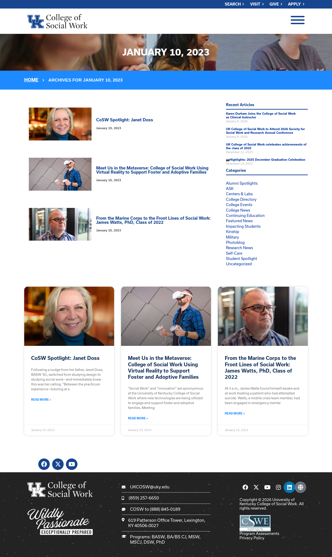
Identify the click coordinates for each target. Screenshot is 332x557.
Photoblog (235, 242)
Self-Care (234, 253)
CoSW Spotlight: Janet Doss (124, 119)
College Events (239, 204)
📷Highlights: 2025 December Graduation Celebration (265, 159)
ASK (230, 188)
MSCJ (136, 542)
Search (233, 4)
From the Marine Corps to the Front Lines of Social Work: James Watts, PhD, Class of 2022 (153, 220)
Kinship (232, 231)
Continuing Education (245, 215)
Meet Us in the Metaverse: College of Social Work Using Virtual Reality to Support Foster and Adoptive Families (152, 170)
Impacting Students (243, 226)
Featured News (239, 221)
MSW (193, 536)
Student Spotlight (241, 258)
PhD (160, 542)
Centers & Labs (239, 194)
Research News (239, 247)
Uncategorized (239, 264)
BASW (158, 536)
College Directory (241, 199)
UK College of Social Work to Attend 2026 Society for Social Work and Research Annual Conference (265, 131)
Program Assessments (259, 533)
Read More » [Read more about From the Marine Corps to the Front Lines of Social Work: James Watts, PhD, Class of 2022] (235, 413)
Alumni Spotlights (242, 183)
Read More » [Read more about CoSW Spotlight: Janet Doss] (41, 399)
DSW (149, 542)
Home (31, 79)
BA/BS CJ (176, 536)
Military (232, 237)
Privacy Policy (252, 538)
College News (238, 210)
